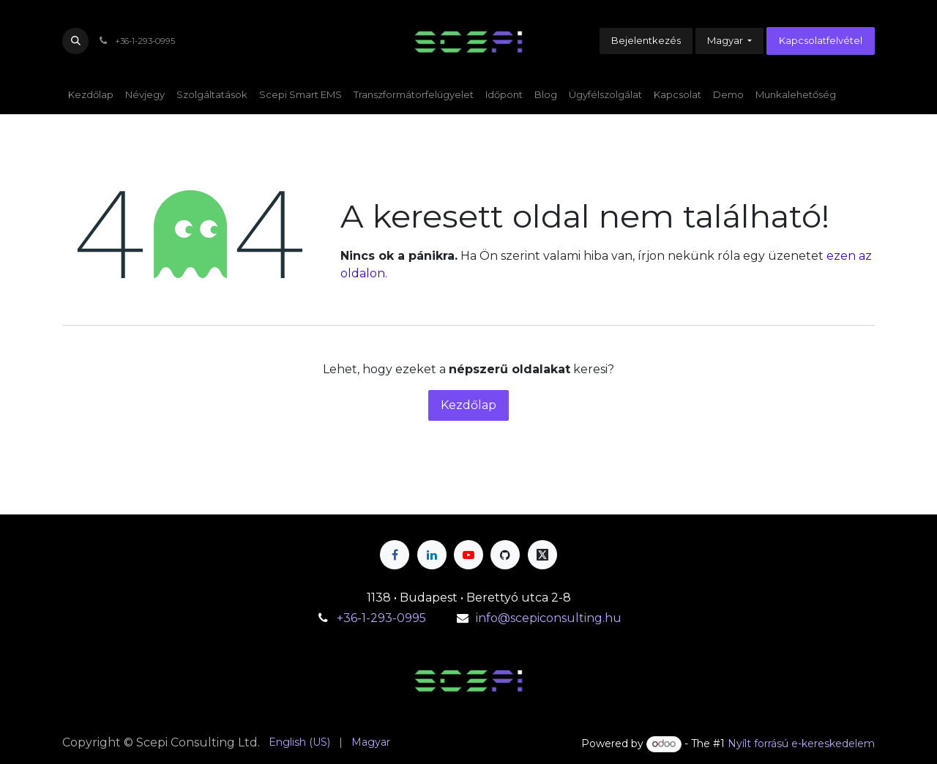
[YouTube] (468, 554)
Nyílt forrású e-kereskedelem (801, 743)
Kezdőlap (468, 405)
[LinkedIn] (432, 554)
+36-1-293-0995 (383, 618)
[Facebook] (394, 554)
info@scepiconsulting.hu (548, 618)
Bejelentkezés (646, 40)
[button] (75, 41)
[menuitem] (90, 95)
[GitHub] (505, 554)
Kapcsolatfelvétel (820, 40)
